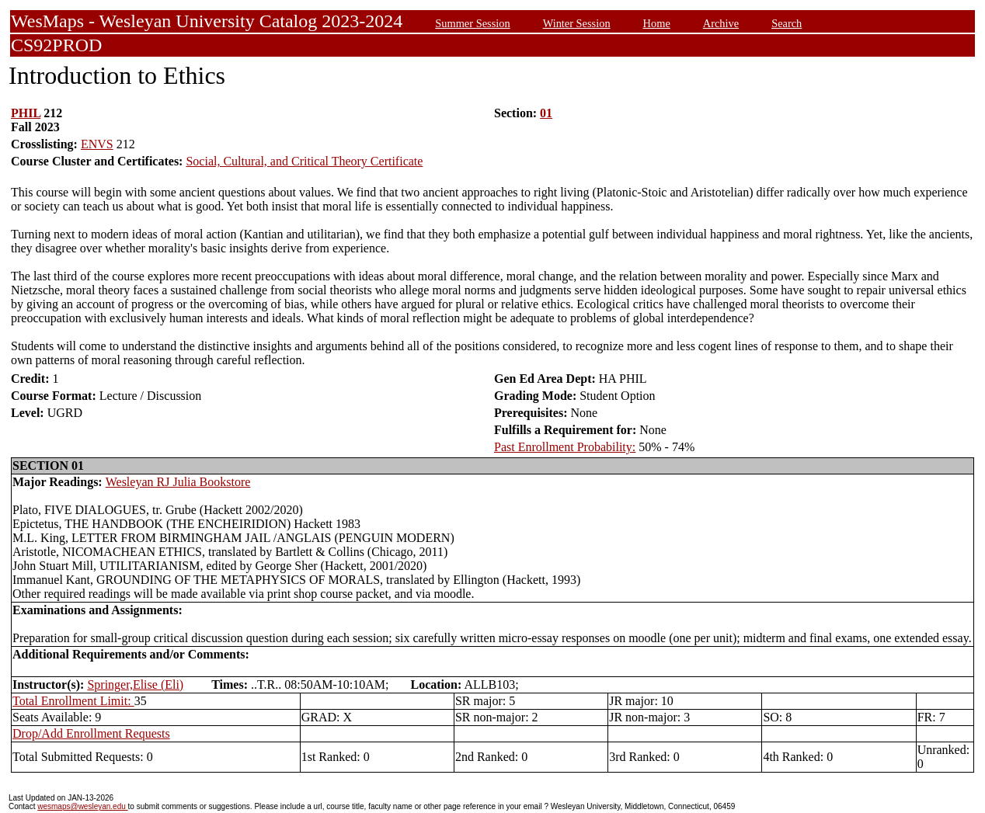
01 (546, 113)
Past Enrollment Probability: (564, 446)
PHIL (25, 113)
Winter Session (577, 23)
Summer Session (472, 23)
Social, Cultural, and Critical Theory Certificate (304, 161)
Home (656, 23)
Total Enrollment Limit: (73, 700)
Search (786, 23)
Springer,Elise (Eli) (135, 684)
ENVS (97, 144)
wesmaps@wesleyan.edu (82, 806)
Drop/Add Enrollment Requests (91, 733)
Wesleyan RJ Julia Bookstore (178, 481)
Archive (721, 23)
